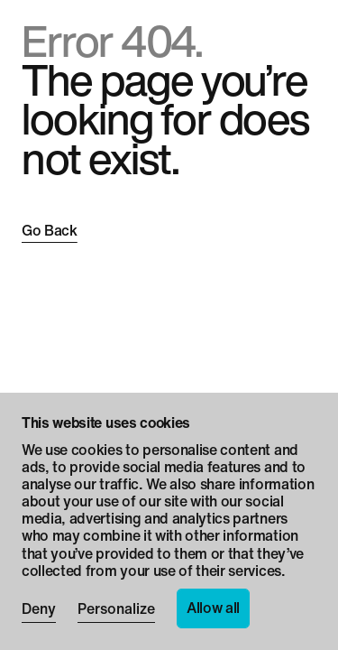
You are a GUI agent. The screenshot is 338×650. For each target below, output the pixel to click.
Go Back (50, 231)
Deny (39, 609)
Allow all (213, 607)
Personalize (116, 609)
